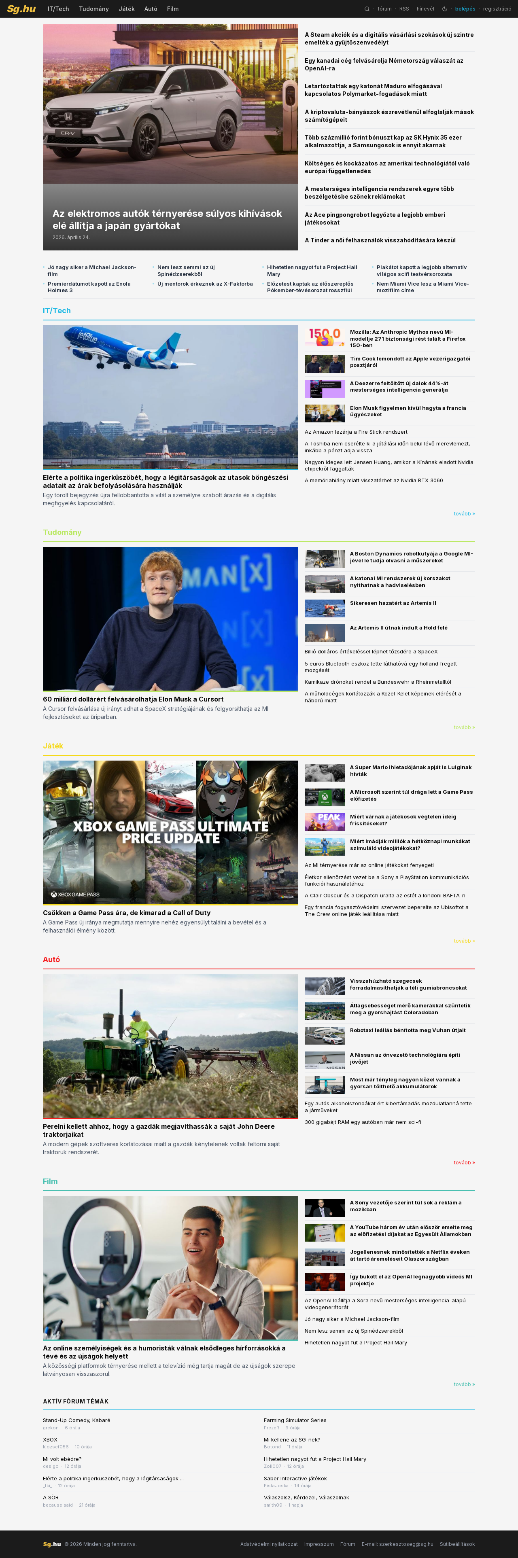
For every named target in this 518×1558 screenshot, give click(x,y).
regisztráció (497, 9)
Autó (150, 8)
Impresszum (319, 1544)
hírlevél (425, 9)
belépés (465, 9)
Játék (127, 8)
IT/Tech (58, 8)
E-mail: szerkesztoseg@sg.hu (397, 1544)
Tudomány (94, 8)
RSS (404, 9)
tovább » (464, 514)
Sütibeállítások (457, 1544)
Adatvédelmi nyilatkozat (269, 1544)
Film (172, 8)
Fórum (347, 1544)
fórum (385, 9)
